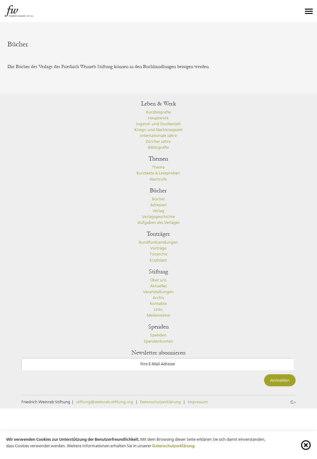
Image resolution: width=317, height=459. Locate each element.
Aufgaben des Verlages (158, 222)
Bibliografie (158, 147)
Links (158, 309)
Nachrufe (158, 179)
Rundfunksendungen (158, 242)
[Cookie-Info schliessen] (306, 445)
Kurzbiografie (158, 112)
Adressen (158, 205)
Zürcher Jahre (158, 141)
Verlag (158, 210)
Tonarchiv (158, 254)
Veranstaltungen (158, 292)
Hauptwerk (158, 118)
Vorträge (158, 248)
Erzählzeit (158, 260)
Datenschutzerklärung (160, 402)
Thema (158, 167)
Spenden (158, 335)
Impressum (198, 402)
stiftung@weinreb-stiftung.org (104, 402)
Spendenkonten (158, 341)
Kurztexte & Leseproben (158, 173)
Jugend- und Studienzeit (158, 124)
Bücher (158, 199)
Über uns (158, 280)
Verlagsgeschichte (158, 216)
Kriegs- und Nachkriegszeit (158, 129)
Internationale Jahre (158, 135)
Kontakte (158, 303)
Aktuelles (158, 286)
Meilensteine (158, 315)
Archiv (158, 297)
